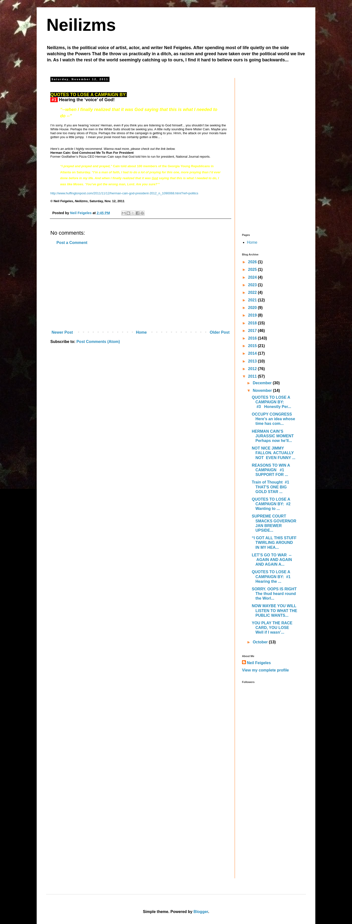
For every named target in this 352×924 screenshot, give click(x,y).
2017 (253, 331)
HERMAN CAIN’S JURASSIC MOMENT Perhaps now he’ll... (273, 436)
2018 (253, 323)
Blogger (201, 912)
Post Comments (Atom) (98, 342)
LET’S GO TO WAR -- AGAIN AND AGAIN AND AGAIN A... (272, 559)
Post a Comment (71, 243)
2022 (253, 292)
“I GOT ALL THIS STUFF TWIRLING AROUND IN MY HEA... (274, 542)
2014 (253, 353)
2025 (253, 269)
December (263, 383)
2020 (253, 308)
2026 (253, 262)
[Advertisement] (140, 287)
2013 (253, 361)
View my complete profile (265, 670)
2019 (253, 315)
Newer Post (62, 332)
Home (141, 332)
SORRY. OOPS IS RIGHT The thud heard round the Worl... (274, 593)
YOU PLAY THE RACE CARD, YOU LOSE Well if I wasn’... (272, 627)
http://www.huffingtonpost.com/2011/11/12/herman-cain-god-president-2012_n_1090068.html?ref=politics (124, 193)
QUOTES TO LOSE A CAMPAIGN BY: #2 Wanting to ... (272, 504)
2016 (253, 338)
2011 (253, 376)
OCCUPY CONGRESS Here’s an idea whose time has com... (273, 419)
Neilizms (81, 24)
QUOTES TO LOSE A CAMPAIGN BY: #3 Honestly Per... (271, 402)
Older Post (220, 332)
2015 (253, 346)
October (261, 642)
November (263, 390)
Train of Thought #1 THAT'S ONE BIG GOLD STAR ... (271, 487)
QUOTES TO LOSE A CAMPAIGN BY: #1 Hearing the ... (272, 576)
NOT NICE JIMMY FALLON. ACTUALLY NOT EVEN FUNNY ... (273, 453)
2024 (253, 277)
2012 (253, 369)
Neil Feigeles (259, 663)
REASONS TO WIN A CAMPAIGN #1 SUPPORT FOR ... (271, 470)
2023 (253, 285)
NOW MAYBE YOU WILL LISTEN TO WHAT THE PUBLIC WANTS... (274, 610)
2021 (253, 300)
